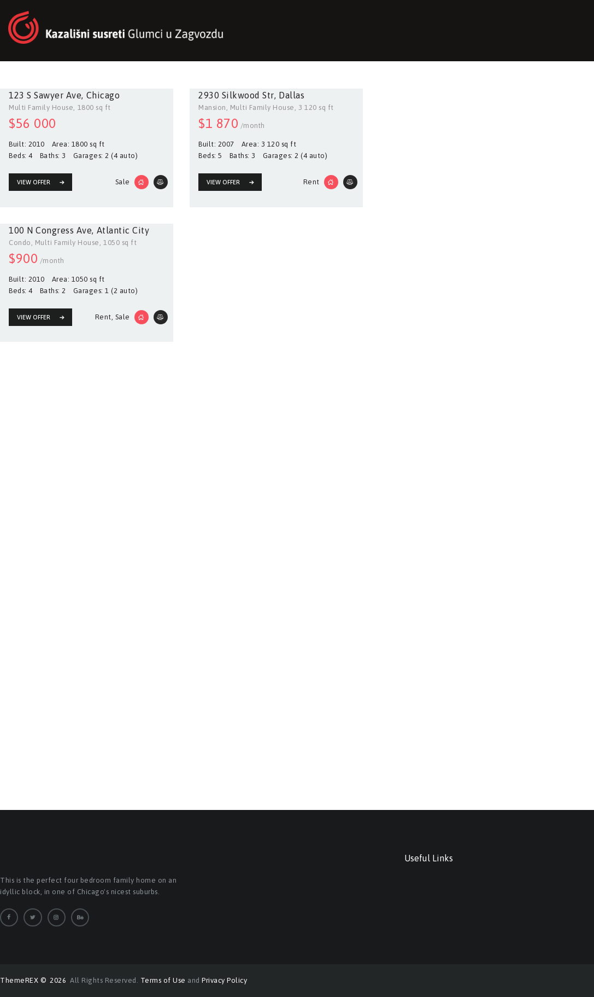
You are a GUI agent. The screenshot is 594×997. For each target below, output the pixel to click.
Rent (311, 181)
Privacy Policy (224, 980)
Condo (20, 242)
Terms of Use (163, 980)
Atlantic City (123, 230)
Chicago (103, 95)
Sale (122, 181)
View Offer (33, 182)
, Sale (120, 315)
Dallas (291, 95)
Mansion (212, 107)
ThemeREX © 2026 (34, 980)
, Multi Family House (260, 107)
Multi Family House (41, 107)
